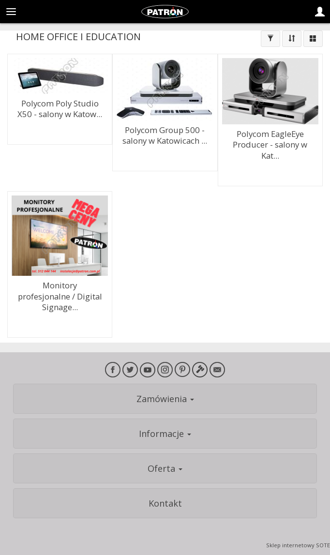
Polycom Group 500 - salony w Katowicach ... (164, 135)
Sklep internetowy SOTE (298, 545)
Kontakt (165, 503)
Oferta (165, 468)
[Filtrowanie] (270, 38)
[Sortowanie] (291, 38)
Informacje (165, 433)
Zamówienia (165, 399)
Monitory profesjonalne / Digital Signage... (60, 296)
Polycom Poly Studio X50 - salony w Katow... (59, 109)
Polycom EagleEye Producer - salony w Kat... (270, 144)
